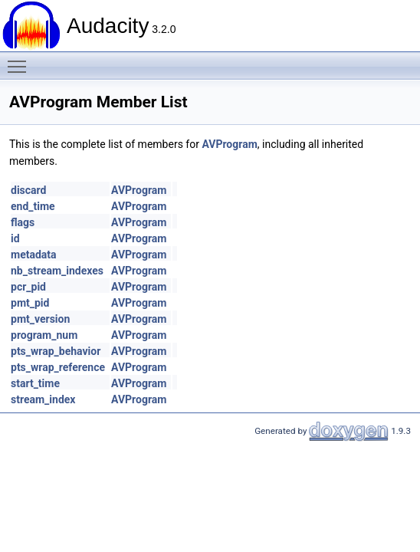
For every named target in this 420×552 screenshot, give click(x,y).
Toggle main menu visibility (21, 59)
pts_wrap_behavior (55, 351)
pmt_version (40, 319)
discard (28, 190)
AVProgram (229, 144)
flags (22, 222)
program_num (44, 335)
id (15, 238)
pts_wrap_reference (58, 367)
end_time (33, 206)
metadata (34, 254)
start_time (35, 383)
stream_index (43, 399)
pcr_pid (28, 287)
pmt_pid (30, 303)
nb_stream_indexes (57, 270)
